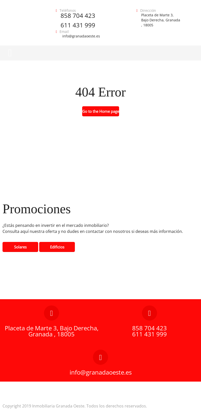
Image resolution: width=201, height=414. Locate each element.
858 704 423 (78, 15)
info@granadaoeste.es (81, 36)
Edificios (57, 246)
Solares (20, 246)
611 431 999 (78, 25)
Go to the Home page (100, 111)
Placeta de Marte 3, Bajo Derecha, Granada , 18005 (160, 20)
